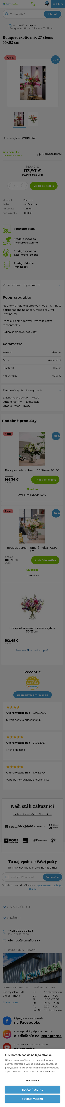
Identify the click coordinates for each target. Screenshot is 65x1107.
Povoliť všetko (32, 1099)
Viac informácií (47, 1071)
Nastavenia (32, 1080)
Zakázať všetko (33, 1090)
